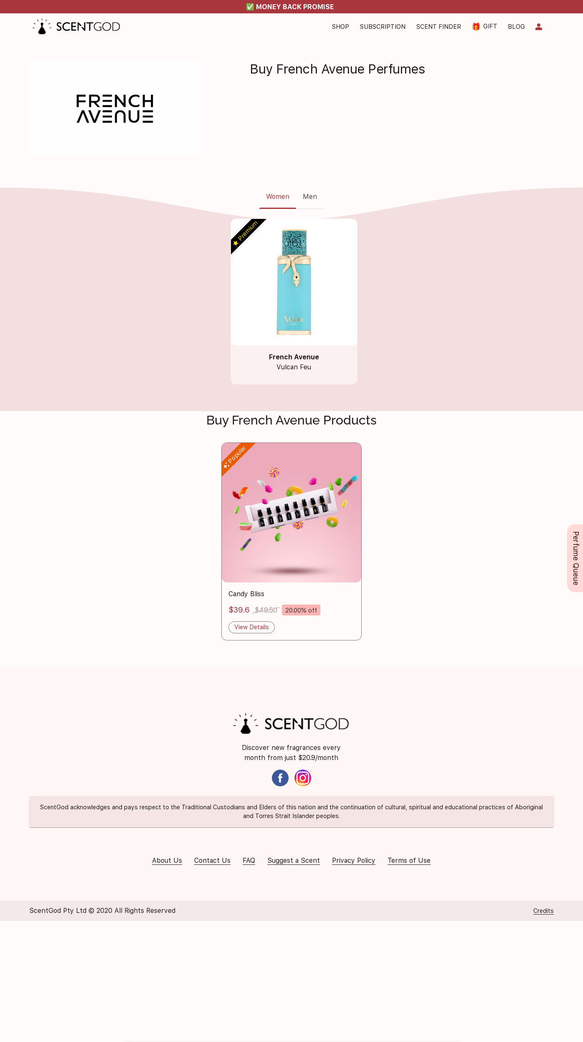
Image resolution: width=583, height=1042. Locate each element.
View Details (251, 626)
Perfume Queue (576, 558)
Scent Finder (438, 26)
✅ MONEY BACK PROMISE (290, 7)
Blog (516, 26)
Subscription (383, 26)
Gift (484, 26)
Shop (340, 26)
